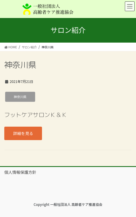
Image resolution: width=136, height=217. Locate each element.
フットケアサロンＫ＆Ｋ (35, 115)
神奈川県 (20, 96)
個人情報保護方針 (20, 172)
